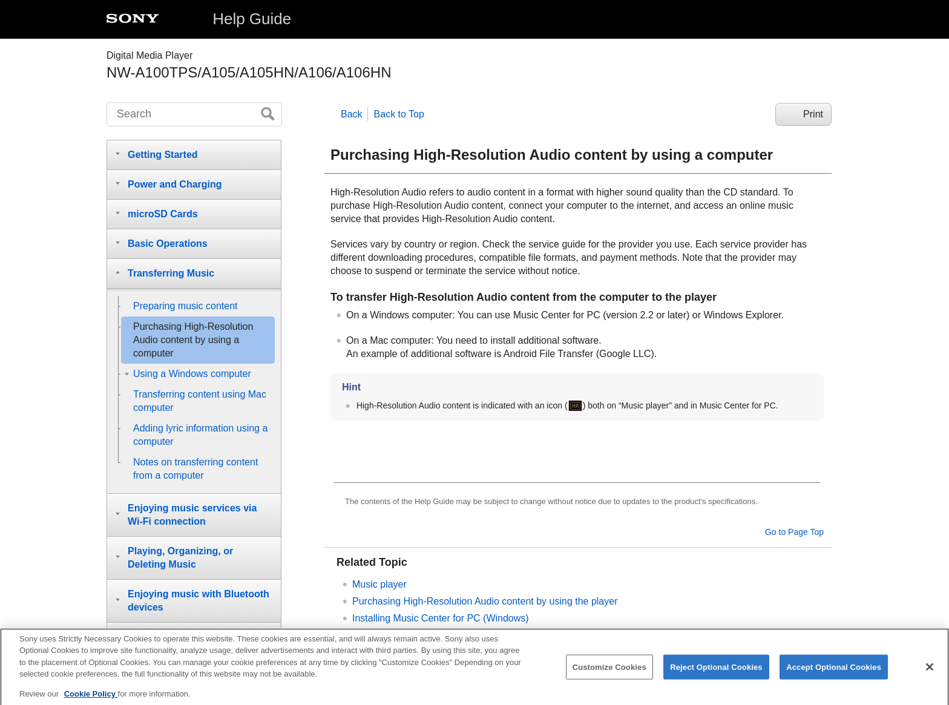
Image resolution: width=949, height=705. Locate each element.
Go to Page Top (794, 532)
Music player (379, 584)
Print (813, 114)
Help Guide (251, 19)
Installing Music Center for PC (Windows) (440, 618)
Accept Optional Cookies (833, 673)
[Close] (929, 673)
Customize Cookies (609, 673)
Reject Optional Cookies (716, 673)
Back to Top (399, 114)
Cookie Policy (91, 700)
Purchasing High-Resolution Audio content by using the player (485, 601)
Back (352, 114)
